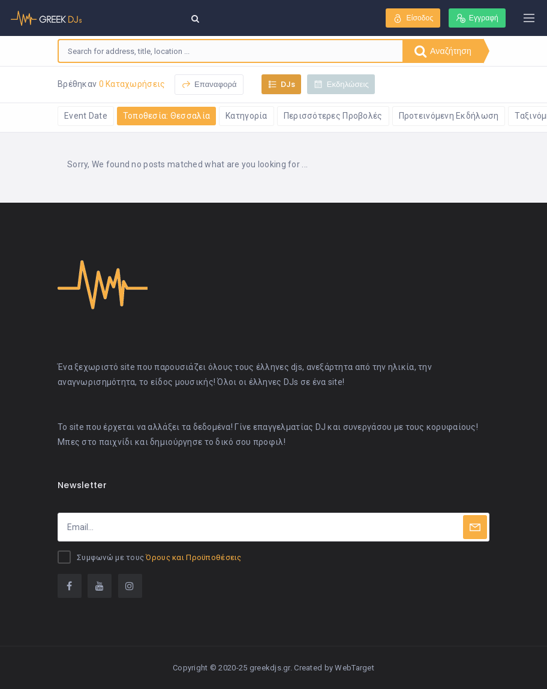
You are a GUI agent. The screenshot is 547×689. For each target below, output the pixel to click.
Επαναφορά (209, 84)
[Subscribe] (475, 527)
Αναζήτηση (442, 51)
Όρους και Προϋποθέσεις (193, 557)
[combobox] (230, 51)
